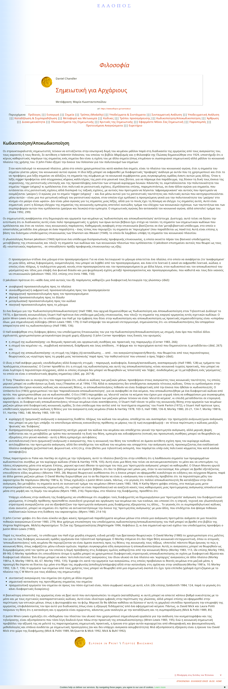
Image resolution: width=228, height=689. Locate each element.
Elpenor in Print (103, 643)
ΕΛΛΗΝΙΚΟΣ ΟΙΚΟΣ (199, 681)
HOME (218, 681)
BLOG (211, 681)
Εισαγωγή (53, 114)
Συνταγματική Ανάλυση (167, 114)
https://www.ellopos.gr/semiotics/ (116, 108)
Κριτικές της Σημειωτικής (116, 122)
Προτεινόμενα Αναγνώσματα (104, 125)
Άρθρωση (212, 118)
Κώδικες (108, 118)
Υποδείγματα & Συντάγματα (127, 114)
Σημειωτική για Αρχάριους (91, 90)
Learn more (160, 687)
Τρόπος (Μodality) (92, 114)
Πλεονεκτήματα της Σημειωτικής (72, 122)
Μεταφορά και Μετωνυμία (80, 118)
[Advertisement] (114, 34)
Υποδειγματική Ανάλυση (203, 114)
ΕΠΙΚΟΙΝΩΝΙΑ (183, 681)
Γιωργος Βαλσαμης (138, 643)
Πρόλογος (34, 114)
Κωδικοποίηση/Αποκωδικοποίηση (178, 118)
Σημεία (69, 114)
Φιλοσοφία (114, 65)
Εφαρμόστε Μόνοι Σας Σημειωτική (161, 122)
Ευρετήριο (135, 125)
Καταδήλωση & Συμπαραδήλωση (35, 118)
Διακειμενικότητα (33, 122)
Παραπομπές (197, 122)
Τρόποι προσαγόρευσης (135, 118)
